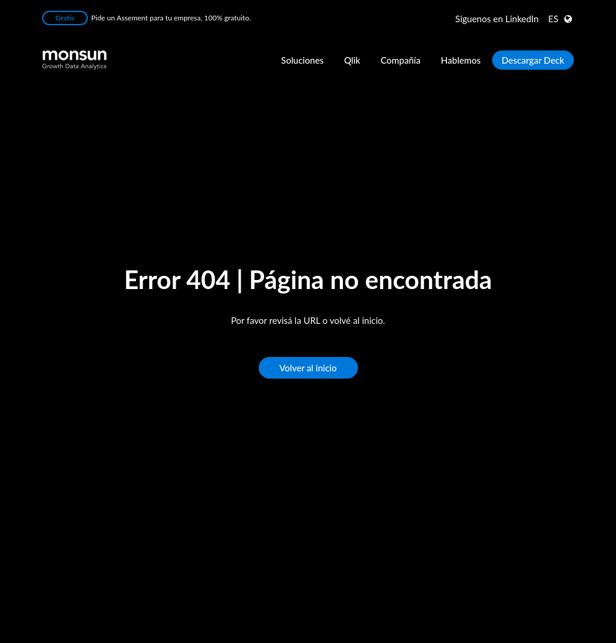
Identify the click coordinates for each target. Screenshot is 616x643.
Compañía (400, 60)
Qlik (352, 60)
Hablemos (461, 60)
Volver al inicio (308, 367)
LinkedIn (497, 18)
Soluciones (302, 60)
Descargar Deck (533, 60)
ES (553, 18)
